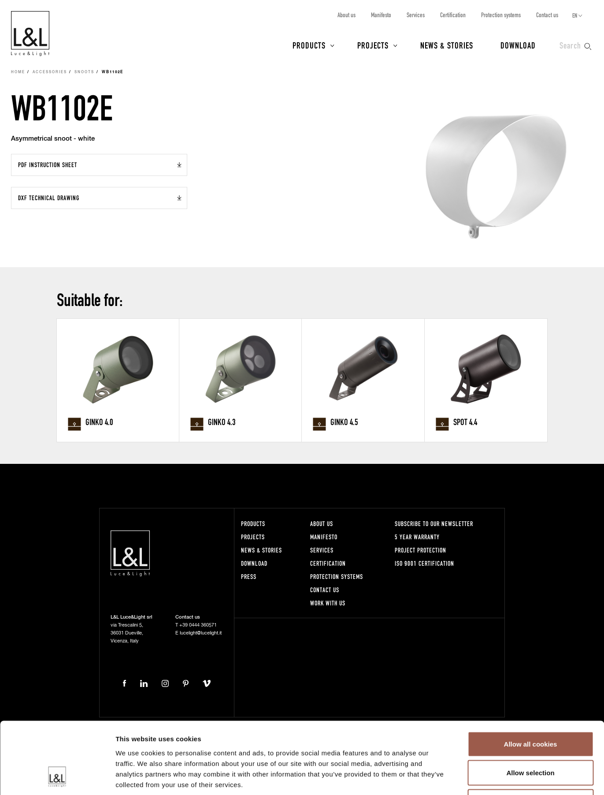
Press (248, 576)
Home (18, 72)
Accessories (50, 72)
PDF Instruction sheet (47, 164)
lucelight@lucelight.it (201, 633)
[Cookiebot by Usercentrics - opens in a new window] (57, 777)
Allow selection (530, 708)
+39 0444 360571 (198, 625)
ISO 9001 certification (424, 563)
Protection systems (501, 14)
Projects (373, 45)
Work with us (327, 603)
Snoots (84, 72)
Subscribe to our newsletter (434, 523)
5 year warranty (417, 537)
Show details (462, 777)
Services (416, 14)
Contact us (547, 14)
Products (309, 45)
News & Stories (446, 45)
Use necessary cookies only (530, 737)
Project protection (420, 550)
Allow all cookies (530, 679)
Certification (453, 14)
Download (518, 45)
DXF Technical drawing (48, 197)
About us (346, 14)
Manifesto (381, 14)
